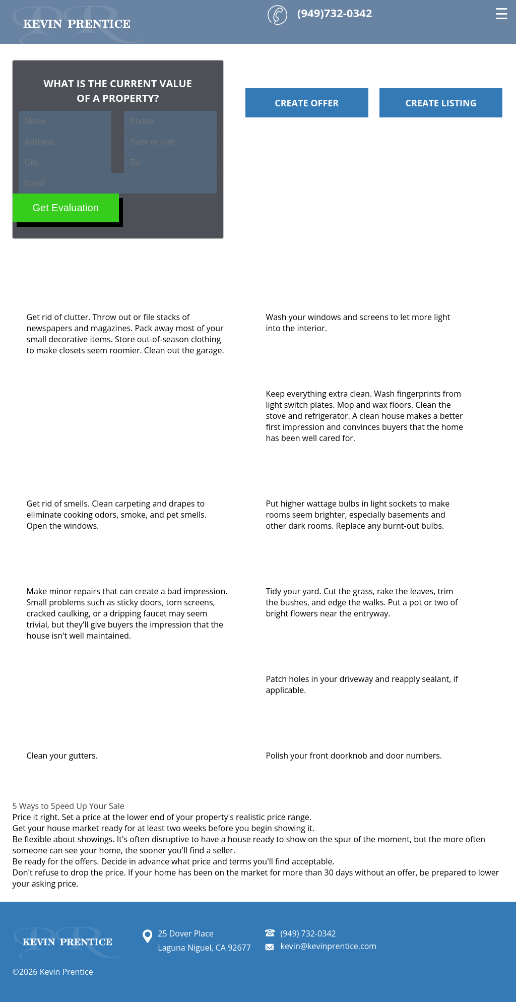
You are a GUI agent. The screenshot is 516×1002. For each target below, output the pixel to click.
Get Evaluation (66, 207)
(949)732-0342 (334, 12)
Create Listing (441, 103)
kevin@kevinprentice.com (328, 946)
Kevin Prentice (65, 971)
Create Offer (307, 103)
